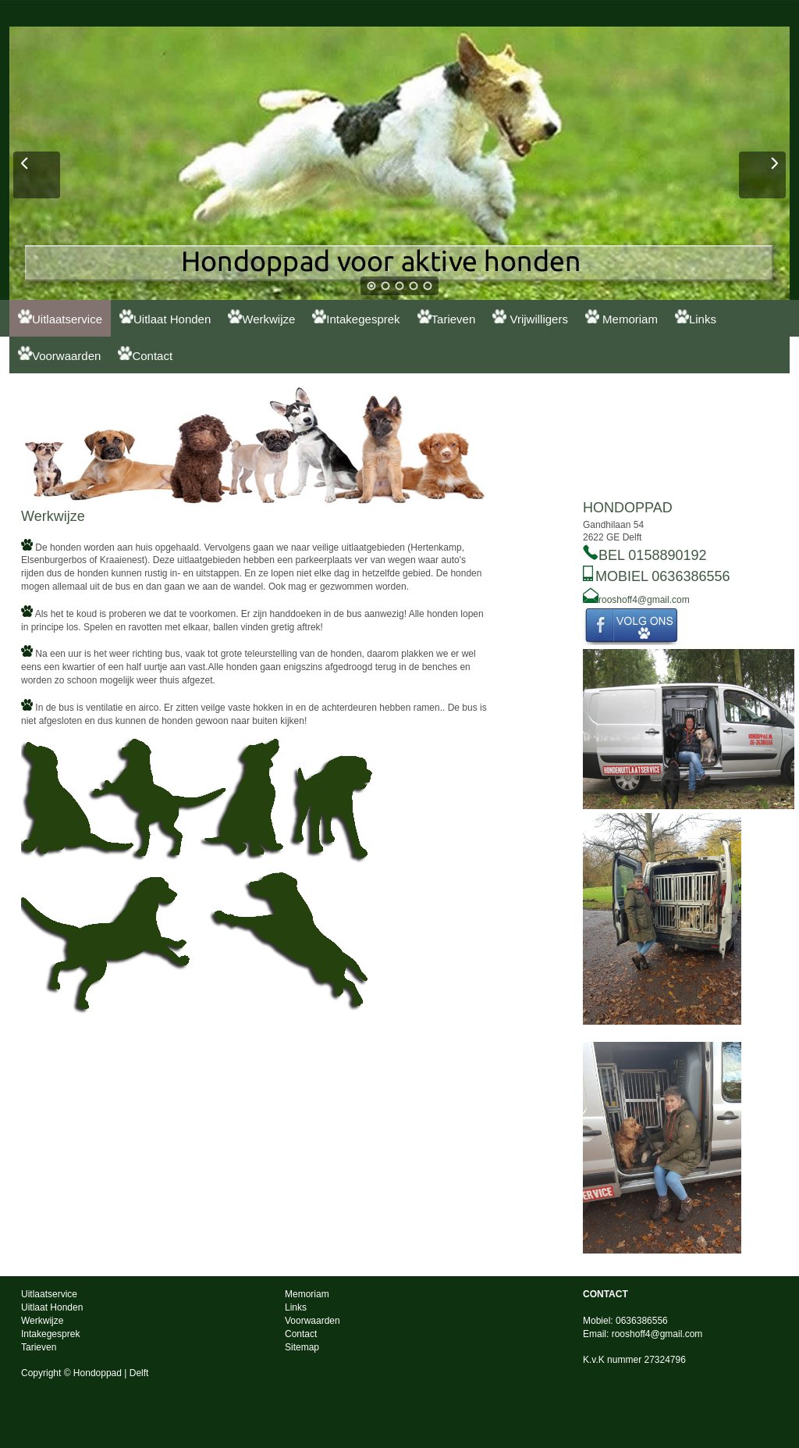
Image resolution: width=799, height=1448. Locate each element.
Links (695, 317)
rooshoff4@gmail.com (644, 599)
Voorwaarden (59, 354)
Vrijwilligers (530, 317)
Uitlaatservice (60, 317)
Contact (145, 354)
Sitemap (302, 1347)
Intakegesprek (356, 317)
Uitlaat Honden (165, 317)
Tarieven (446, 317)
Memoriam (621, 317)
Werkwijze (261, 317)
